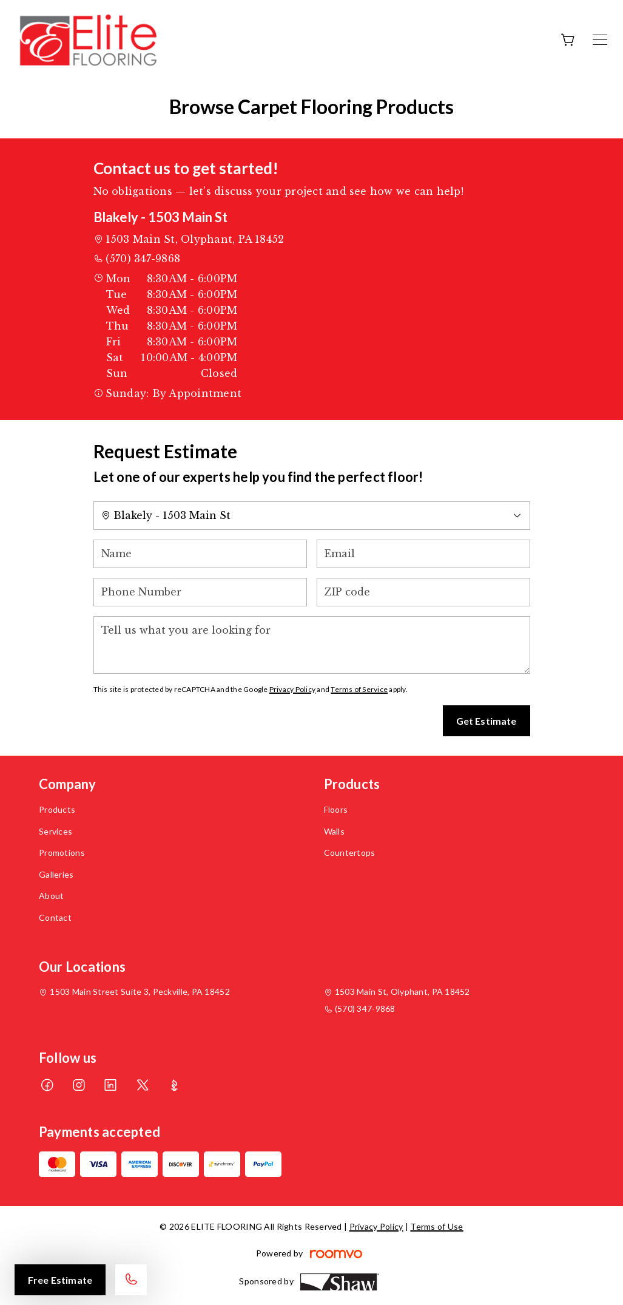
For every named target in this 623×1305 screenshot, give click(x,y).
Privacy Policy (292, 689)
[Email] (423, 554)
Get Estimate (486, 721)
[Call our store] (131, 1279)
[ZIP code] (423, 592)
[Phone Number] (200, 592)
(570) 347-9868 (143, 259)
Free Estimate (60, 1280)
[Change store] (311, 515)
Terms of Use (436, 1226)
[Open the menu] (599, 40)
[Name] (200, 554)
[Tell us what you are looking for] (311, 645)
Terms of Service (359, 689)
